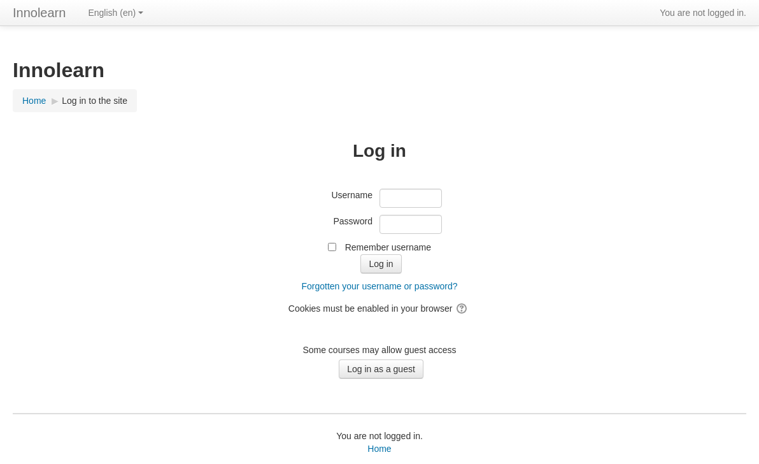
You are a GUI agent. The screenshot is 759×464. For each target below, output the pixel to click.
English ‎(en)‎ (115, 13)
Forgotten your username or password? (379, 286)
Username (351, 195)
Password (353, 221)
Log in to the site (94, 101)
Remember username (388, 247)
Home (379, 449)
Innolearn (39, 13)
